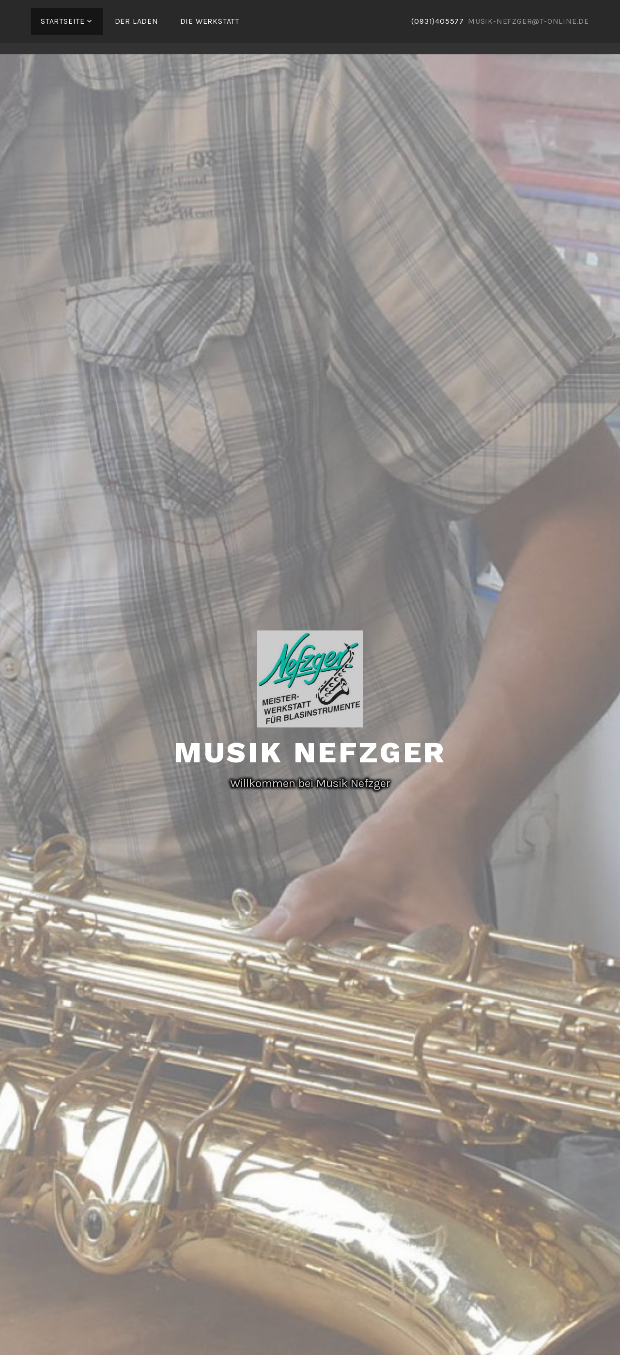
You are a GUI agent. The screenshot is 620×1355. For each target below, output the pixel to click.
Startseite (63, 21)
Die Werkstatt (209, 21)
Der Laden (136, 21)
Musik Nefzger (310, 752)
